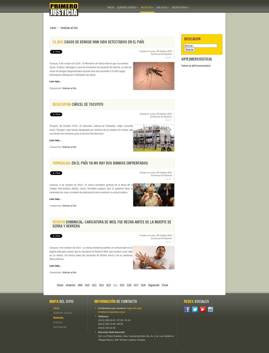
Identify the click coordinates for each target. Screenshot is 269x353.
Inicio (53, 27)
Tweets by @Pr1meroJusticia (195, 66)
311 (94, 285)
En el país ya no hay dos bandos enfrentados (100, 163)
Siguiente (153, 285)
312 (101, 285)
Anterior (70, 285)
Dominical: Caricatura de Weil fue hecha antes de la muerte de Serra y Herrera (111, 224)
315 (122, 285)
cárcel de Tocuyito (77, 104)
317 (136, 285)
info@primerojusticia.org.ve (111, 312)
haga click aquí (134, 308)
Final (165, 285)
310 (87, 285)
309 (80, 285)
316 (129, 285)
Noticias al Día (69, 27)
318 (143, 285)
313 (108, 285)
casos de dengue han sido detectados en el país (98, 42)
